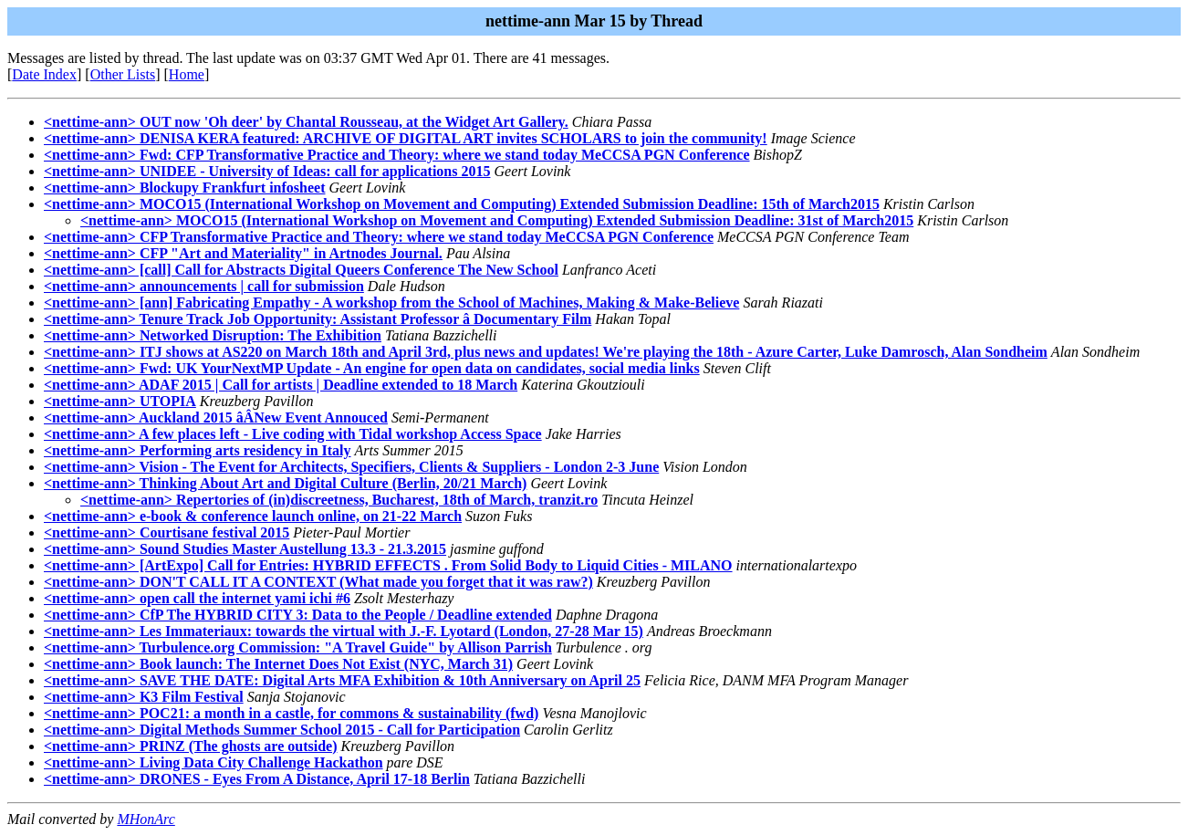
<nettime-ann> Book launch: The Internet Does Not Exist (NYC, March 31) (278, 664)
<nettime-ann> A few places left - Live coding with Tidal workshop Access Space (293, 434)
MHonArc (145, 819)
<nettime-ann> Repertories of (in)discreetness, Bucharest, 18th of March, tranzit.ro (339, 499)
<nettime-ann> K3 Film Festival (144, 697)
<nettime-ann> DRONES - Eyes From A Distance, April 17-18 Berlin (257, 779)
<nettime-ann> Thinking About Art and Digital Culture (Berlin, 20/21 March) (285, 483)
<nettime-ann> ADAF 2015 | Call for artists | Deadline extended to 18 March (280, 384)
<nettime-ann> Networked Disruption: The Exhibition (212, 335)
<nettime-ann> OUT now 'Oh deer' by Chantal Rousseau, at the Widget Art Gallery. (306, 122)
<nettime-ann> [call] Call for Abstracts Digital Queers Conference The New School (301, 269)
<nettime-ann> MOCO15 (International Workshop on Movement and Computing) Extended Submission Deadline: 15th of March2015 (462, 204)
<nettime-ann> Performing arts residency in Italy (197, 450)
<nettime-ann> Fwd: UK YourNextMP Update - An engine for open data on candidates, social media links (372, 368)
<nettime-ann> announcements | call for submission (204, 286)
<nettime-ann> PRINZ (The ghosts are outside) (191, 746)
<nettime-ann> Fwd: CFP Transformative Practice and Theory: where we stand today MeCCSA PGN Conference (397, 154)
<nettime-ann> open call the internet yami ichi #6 (197, 598)
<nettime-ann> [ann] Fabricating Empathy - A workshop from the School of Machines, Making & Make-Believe (391, 302)
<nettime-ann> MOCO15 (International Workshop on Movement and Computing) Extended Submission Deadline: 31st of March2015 (496, 220)
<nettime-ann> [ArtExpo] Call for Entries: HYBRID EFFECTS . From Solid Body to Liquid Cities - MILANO (388, 565)
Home (186, 74)
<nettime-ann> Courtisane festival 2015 (166, 532)
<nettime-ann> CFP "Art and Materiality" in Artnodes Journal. (243, 253)
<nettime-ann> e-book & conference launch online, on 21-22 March (253, 516)
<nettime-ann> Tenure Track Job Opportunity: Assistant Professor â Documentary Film (317, 319)
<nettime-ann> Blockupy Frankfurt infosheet (184, 187)
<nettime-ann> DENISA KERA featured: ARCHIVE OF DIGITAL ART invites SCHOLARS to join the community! (405, 138)
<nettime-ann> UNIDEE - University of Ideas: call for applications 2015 (267, 171)
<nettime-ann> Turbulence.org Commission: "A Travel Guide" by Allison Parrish (298, 647)
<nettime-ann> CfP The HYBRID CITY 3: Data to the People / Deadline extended (298, 614)
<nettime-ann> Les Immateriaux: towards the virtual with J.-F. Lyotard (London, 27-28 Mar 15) (343, 631)
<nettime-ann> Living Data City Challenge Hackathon (213, 762)
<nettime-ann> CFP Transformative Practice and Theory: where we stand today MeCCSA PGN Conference (379, 237)
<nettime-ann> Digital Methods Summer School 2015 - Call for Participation (282, 729)
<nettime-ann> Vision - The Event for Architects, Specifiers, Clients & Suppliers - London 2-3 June (351, 467)
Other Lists (123, 74)
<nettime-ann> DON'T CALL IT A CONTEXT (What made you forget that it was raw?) (318, 582)
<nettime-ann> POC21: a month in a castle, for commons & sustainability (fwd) (291, 713)
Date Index (44, 74)
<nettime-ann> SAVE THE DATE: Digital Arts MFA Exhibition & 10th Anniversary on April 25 (342, 680)
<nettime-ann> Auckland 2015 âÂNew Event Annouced (216, 417)
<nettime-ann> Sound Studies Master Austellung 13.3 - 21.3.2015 (245, 549)
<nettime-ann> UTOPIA (120, 401)
